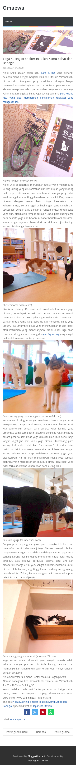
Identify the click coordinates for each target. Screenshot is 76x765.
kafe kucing (48, 72)
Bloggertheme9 (36, 756)
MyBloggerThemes (37, 760)
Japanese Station (42, 706)
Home (8, 21)
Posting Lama (62, 732)
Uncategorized (18, 719)
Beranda (41, 732)
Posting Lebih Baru (17, 732)
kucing (51, 334)
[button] (27, 712)
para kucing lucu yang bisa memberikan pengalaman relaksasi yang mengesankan (38, 97)
